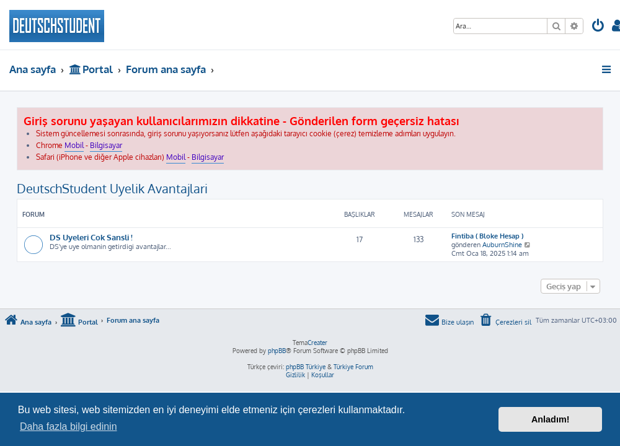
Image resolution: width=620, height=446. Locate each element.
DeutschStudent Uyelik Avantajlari (112, 188)
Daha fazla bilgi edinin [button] (68, 426)
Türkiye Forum (353, 366)
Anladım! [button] (550, 419)
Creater (317, 342)
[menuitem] (598, 27)
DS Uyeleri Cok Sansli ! (91, 237)
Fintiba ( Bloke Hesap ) (487, 236)
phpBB (277, 350)
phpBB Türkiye (306, 366)
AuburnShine (502, 244)
